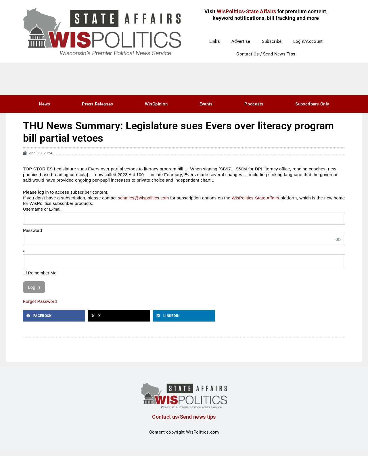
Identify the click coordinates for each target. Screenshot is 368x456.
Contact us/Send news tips (184, 417)
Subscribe (272, 41)
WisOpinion (156, 104)
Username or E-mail (42, 209)
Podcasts (253, 104)
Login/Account (308, 41)
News (44, 104)
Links (214, 41)
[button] (54, 316)
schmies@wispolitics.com (143, 197)
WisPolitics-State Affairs (255, 197)
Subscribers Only (312, 104)
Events (206, 104)
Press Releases (97, 104)
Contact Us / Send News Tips (265, 54)
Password (32, 230)
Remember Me (39, 272)
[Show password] (338, 239)
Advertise (240, 41)
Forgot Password (40, 301)
